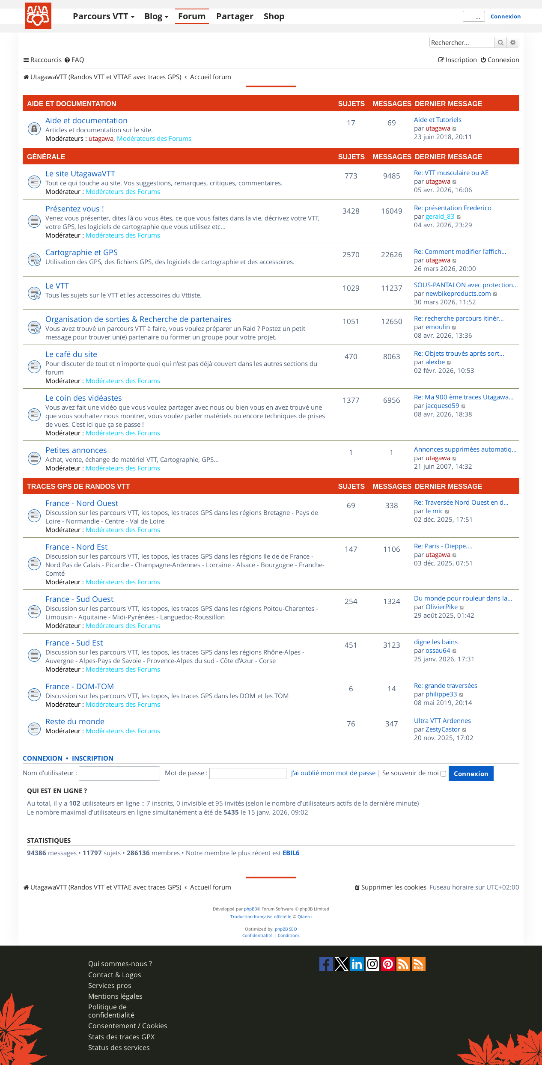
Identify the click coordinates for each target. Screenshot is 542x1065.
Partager (234, 16)
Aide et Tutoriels (438, 119)
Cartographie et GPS (81, 252)
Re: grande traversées (445, 685)
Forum (192, 16)
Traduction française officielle (261, 916)
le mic (434, 510)
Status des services (119, 1048)
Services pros (109, 986)
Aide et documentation (71, 103)
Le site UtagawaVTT (80, 173)
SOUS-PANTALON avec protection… (466, 284)
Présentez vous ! (74, 208)
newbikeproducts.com (458, 293)
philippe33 (441, 694)
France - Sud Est (74, 642)
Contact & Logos (114, 975)
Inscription (92, 758)
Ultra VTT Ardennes (442, 720)
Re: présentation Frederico (452, 207)
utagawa (101, 138)
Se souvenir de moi (414, 772)
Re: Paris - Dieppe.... (443, 545)
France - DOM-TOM (79, 686)
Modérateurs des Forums (154, 138)
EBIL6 (291, 853)
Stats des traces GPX (121, 1037)
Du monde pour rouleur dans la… (463, 598)
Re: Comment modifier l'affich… (460, 251)
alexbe (435, 361)
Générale (46, 157)
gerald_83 (440, 216)
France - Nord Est (76, 546)
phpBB (250, 909)
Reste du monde (74, 721)
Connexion (506, 16)
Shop (274, 16)
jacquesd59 (442, 405)
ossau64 (438, 650)
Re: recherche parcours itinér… (459, 318)
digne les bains (436, 641)
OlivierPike (442, 606)
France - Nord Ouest (81, 503)
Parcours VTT (100, 16)
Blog (153, 16)
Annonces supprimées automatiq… (465, 449)
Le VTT (57, 285)
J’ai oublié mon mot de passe (333, 772)
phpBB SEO (286, 929)
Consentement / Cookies (127, 1026)
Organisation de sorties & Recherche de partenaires (138, 319)
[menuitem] (74, 60)
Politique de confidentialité (111, 1011)
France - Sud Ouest (79, 599)
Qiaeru (305, 916)
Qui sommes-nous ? (120, 964)
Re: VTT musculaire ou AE (451, 172)
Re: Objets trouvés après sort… (459, 353)
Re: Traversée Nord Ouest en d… (461, 502)
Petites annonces (76, 450)
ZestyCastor (443, 729)
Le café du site (71, 354)
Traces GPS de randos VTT (78, 486)
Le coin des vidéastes (83, 398)
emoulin (438, 326)
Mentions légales (115, 996)
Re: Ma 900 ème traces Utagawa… (464, 397)
